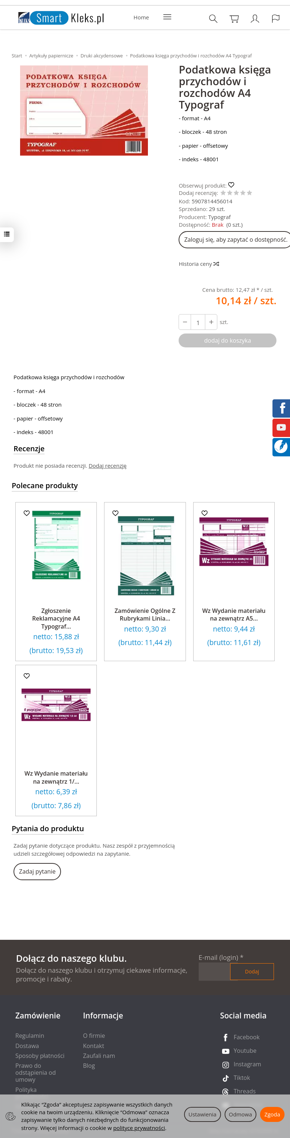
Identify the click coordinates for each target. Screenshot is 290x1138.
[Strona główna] (53, 16)
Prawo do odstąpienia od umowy (35, 1073)
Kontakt (93, 1046)
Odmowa (240, 1114)
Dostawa (27, 1046)
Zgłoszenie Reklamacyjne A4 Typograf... (56, 618)
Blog (89, 1066)
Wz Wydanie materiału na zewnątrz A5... (234, 615)
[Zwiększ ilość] (185, 322)
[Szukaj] (213, 18)
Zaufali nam (99, 1056)
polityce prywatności (139, 1127)
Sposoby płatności (40, 1056)
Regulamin (29, 1036)
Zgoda (272, 1114)
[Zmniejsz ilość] (211, 322)
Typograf (219, 217)
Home (141, 17)
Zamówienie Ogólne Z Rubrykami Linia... (145, 615)
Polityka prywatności (31, 1093)
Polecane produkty (45, 485)
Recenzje (29, 448)
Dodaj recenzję (108, 465)
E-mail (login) (218, 957)
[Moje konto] (255, 18)
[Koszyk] (234, 18)
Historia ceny (198, 263)
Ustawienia (202, 1114)
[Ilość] (198, 322)
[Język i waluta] (275, 18)
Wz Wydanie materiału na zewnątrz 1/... (56, 777)
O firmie (94, 1036)
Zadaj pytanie (37, 871)
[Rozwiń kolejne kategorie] (167, 17)
